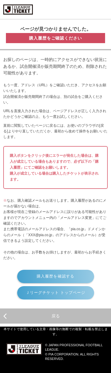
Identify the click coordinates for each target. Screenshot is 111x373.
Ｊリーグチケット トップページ (55, 292)
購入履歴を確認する (55, 276)
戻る (31, 316)
